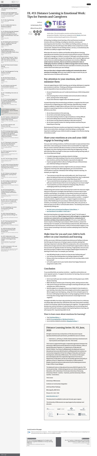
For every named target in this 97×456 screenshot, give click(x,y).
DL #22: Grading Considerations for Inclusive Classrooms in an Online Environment (10, 184)
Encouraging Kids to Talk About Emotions (64, 319)
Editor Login (3, 454)
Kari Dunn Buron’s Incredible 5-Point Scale (60, 211)
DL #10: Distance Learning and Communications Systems (10, 88)
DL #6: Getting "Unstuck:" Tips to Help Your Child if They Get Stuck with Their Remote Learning (10, 60)
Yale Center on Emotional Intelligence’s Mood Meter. (65, 209)
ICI (2, 5)
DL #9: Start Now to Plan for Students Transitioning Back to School (10, 80)
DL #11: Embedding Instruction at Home (10, 94)
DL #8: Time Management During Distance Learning (10, 73)
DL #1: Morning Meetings (10, 21)
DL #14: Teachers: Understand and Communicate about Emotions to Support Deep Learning (10, 119)
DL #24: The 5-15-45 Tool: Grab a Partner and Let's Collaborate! (10, 202)
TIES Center (14, 5)
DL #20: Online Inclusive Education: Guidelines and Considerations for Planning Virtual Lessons (10, 167)
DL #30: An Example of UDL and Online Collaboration (10, 249)
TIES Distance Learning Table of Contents (9, 9)
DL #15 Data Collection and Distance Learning (10, 126)
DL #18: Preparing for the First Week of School (10, 153)
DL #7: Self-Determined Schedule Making (10, 66)
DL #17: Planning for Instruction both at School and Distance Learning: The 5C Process (10, 145)
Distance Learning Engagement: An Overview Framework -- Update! (10, 15)
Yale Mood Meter (55, 317)
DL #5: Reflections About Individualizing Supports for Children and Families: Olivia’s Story (10, 52)
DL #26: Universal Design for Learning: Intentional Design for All (10, 216)
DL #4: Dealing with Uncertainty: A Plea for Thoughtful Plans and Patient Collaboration (10, 44)
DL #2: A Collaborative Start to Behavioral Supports (10, 27)
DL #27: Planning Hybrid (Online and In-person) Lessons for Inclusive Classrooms (10, 223)
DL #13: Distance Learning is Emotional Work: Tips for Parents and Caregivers (10, 111)
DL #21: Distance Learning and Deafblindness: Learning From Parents (10, 176)
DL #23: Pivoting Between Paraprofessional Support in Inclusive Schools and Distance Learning (10, 193)
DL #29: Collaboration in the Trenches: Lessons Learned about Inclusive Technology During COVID (10, 239)
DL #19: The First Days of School (10, 160)
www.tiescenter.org (52, 396)
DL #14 (79, 35)
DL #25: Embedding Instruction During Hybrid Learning (10, 209)
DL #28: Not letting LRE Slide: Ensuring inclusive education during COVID (10, 231)
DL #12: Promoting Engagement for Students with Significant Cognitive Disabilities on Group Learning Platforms (10, 102)
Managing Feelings (73, 321)
